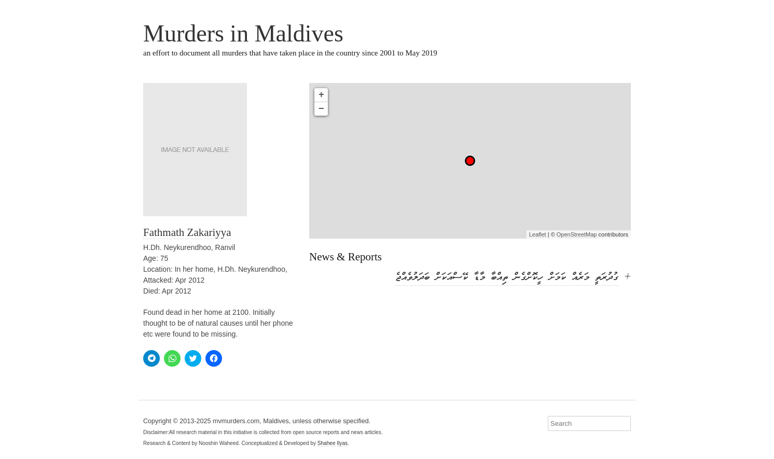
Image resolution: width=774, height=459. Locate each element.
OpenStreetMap (577, 234)
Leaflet (537, 234)
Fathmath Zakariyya (187, 232)
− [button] (321, 109)
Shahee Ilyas (332, 443)
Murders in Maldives (243, 33)
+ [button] (321, 95)
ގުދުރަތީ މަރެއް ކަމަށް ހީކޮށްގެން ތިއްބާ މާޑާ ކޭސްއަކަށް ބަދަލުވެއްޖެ (506, 277)
